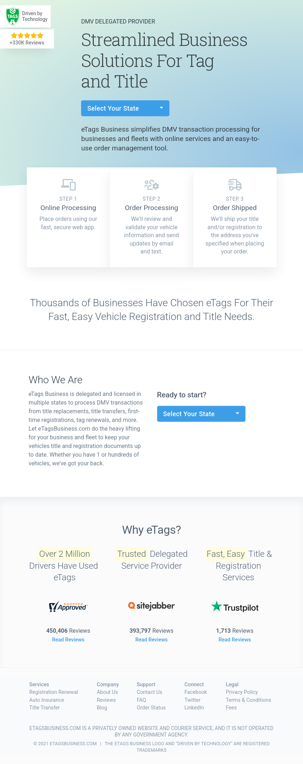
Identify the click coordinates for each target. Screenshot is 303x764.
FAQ (141, 700)
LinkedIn (194, 708)
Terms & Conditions (248, 700)
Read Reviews (68, 640)
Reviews (106, 700)
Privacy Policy (242, 692)
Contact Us (150, 692)
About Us (107, 692)
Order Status (151, 708)
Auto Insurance (46, 700)
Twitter (192, 700)
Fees (231, 708)
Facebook (195, 692)
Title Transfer (44, 708)
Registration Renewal (53, 692)
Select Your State (114, 108)
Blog (102, 708)
